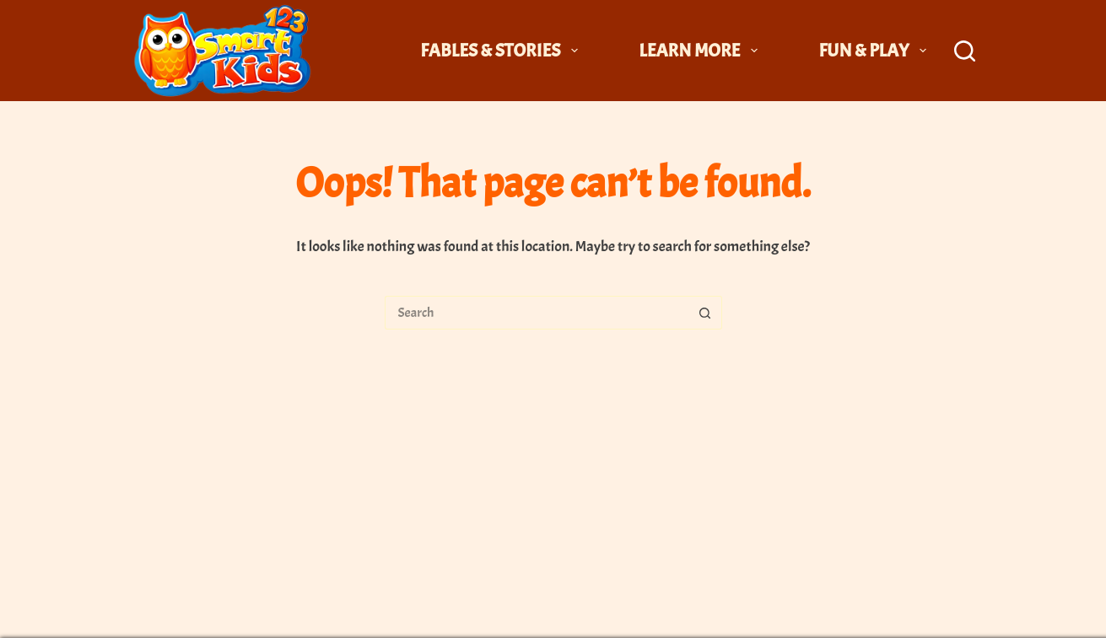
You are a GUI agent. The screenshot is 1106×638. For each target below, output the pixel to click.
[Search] (964, 51)
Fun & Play (875, 50)
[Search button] (705, 313)
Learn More (701, 50)
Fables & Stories (502, 50)
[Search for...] (536, 313)
